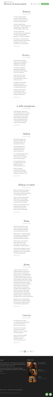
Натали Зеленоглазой (15, 4)
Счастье (26, 315)
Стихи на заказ (11, 389)
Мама (26, 221)
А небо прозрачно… (26, 106)
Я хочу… (26, 55)
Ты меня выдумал (41, 362)
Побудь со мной (26, 184)
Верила (26, 11)
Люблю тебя (40, 369)
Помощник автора (18, 389)
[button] (50, 394)
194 (30, 351)
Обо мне (1, 389)
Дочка (26, 264)
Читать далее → (17, 46)
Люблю (26, 133)
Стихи (5, 389)
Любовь (39, 377)
